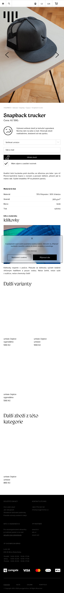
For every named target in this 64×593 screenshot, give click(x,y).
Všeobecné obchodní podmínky (15, 512)
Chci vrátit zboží (9, 507)
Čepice (28, 108)
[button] (57, 55)
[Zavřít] (32, 238)
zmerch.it (35, 529)
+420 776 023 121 (38, 507)
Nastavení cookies (19, 257)
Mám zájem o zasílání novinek (23, 163)
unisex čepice (10, 338)
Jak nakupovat (9, 510)
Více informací (32, 251)
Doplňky (22, 108)
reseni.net (35, 535)
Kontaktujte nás (39, 501)
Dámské (15, 108)
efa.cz (34, 532)
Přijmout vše (45, 257)
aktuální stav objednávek (13, 535)
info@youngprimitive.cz (40, 510)
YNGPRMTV (7, 108)
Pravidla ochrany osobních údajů (15, 515)
